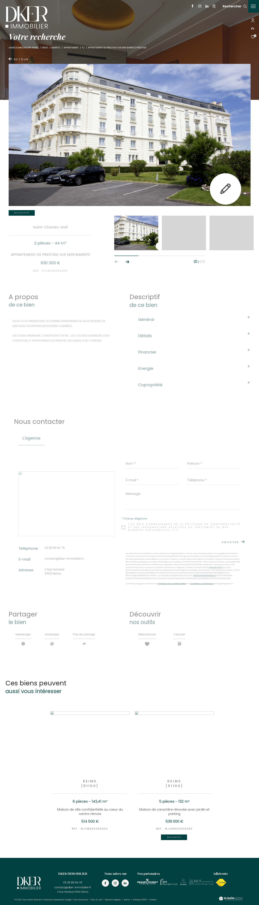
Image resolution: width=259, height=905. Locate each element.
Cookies (152, 900)
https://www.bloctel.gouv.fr (204, 575)
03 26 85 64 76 (55, 548)
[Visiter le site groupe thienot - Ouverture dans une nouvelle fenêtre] (147, 882)
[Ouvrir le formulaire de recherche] (233, 6)
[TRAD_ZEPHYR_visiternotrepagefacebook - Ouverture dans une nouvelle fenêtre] (191, 6)
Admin (127, 899)
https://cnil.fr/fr (215, 567)
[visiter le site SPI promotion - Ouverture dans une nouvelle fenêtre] (168, 882)
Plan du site (97, 899)
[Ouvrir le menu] (253, 6)
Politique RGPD (140, 899)
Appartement (71, 47)
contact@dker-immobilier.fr (64, 559)
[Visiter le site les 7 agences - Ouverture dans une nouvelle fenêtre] (183, 882)
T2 (83, 47)
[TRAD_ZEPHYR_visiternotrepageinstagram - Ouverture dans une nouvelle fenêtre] (197, 6)
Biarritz (55, 47)
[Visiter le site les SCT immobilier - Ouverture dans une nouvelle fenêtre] (201, 882)
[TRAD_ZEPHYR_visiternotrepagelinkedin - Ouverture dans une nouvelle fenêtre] (205, 6)
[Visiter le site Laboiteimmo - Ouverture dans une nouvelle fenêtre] (231, 899)
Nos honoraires (81, 899)
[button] (127, 262)
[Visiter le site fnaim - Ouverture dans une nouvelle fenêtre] (221, 882)
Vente (45, 47)
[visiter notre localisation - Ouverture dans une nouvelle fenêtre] (212, 7)
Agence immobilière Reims (23, 47)
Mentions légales (113, 899)
